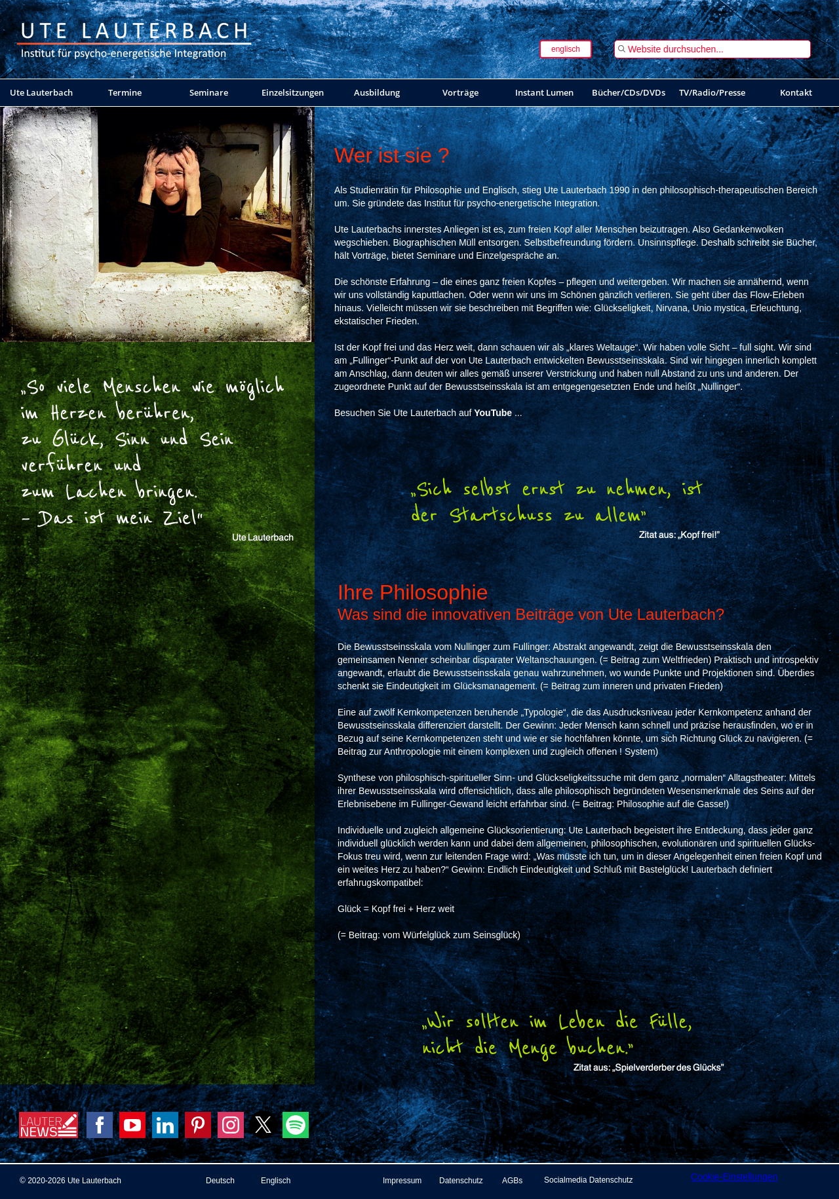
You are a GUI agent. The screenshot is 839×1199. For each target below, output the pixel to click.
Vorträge (460, 92)
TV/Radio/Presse (712, 92)
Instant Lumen (544, 92)
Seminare (208, 92)
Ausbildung (377, 92)
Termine (125, 92)
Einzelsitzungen (293, 92)
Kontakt (796, 92)
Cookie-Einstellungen (734, 1176)
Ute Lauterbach (41, 92)
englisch (565, 49)
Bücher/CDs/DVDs (628, 92)
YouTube (493, 413)
